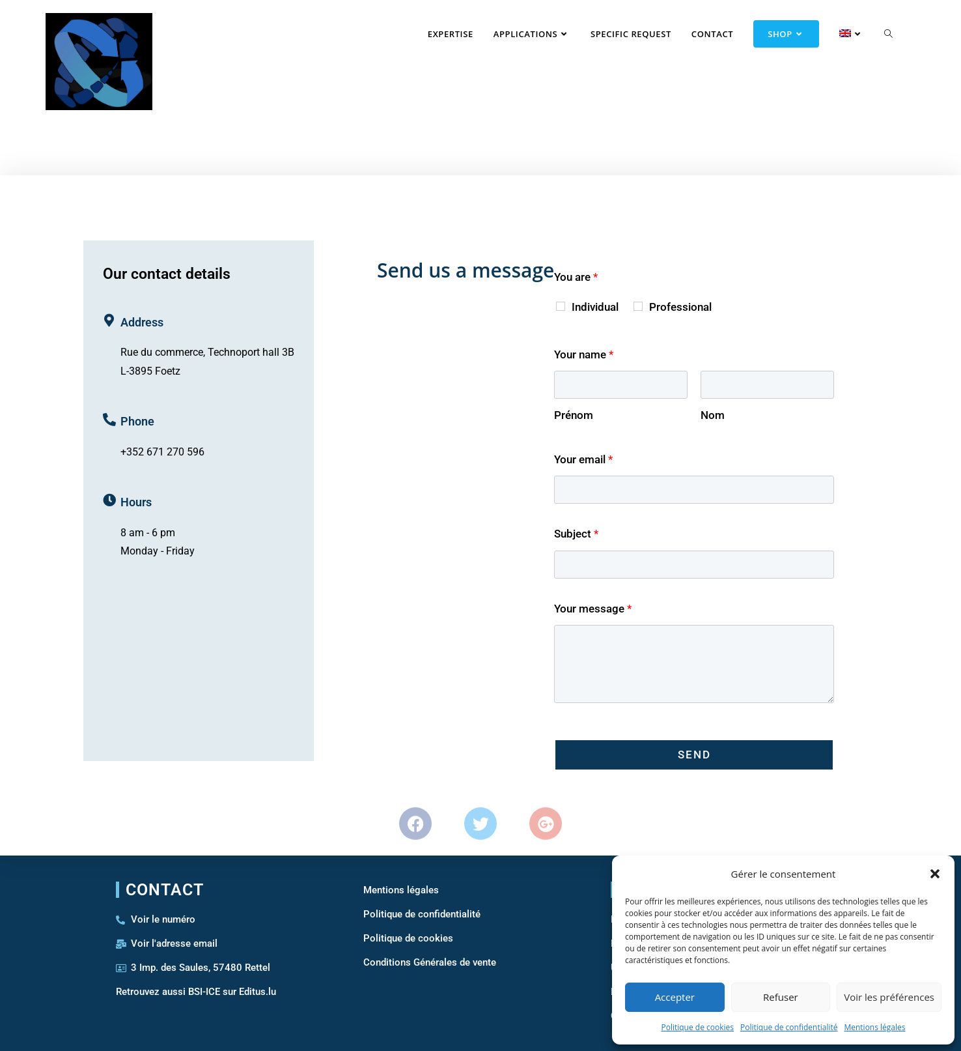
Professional (680, 306)
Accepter (675, 996)
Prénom (573, 415)
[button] (934, 873)
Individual (595, 306)
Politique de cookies (697, 1027)
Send (694, 754)
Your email (583, 459)
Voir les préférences (889, 996)
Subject (576, 533)
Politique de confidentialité (788, 1027)
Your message (593, 608)
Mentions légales (874, 1027)
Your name (583, 354)
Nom (713, 415)
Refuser (780, 996)
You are (576, 276)
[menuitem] (842, 34)
